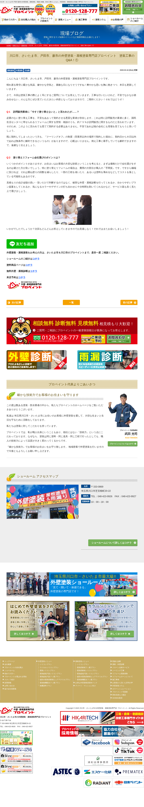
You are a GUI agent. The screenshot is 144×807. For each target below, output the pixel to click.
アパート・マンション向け (85, 686)
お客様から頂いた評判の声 (122, 683)
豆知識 (27, 70)
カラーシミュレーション (121, 689)
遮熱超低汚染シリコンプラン (51, 674)
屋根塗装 (10, 70)
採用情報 (7, 683)
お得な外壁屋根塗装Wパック (86, 683)
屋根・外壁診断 (118, 664)
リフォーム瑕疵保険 (120, 674)
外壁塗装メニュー (45, 661)
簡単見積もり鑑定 (119, 695)
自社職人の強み (27, 19)
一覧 (71, 302)
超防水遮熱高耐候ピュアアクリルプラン (55, 680)
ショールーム (9, 670)
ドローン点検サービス (120, 667)
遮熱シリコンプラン (47, 670)
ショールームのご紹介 (135, 19)
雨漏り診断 (116, 661)
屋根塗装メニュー (82, 661)
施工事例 (81, 19)
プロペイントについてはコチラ (122, 444)
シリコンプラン (46, 664)
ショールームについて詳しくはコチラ (112, 542)
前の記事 (127, 302)
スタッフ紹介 (9, 680)
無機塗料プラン (46, 686)
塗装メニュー (63, 19)
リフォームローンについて (122, 677)
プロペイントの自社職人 (13, 667)
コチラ (36, 258)
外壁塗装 (19, 70)
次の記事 (16, 302)
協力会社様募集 (10, 689)
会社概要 (7, 664)
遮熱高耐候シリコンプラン (87, 670)
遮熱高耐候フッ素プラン (86, 667)
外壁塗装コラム (118, 686)
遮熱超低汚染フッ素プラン (50, 677)
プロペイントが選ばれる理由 (15, 677)
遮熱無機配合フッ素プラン (50, 683)
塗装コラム (99, 20)
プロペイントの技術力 (45, 19)
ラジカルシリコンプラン (49, 667)
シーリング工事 (118, 670)
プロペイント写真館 (120, 692)
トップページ (9, 661)
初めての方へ (9, 19)
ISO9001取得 (117, 698)
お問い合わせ (9, 686)
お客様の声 (117, 20)
